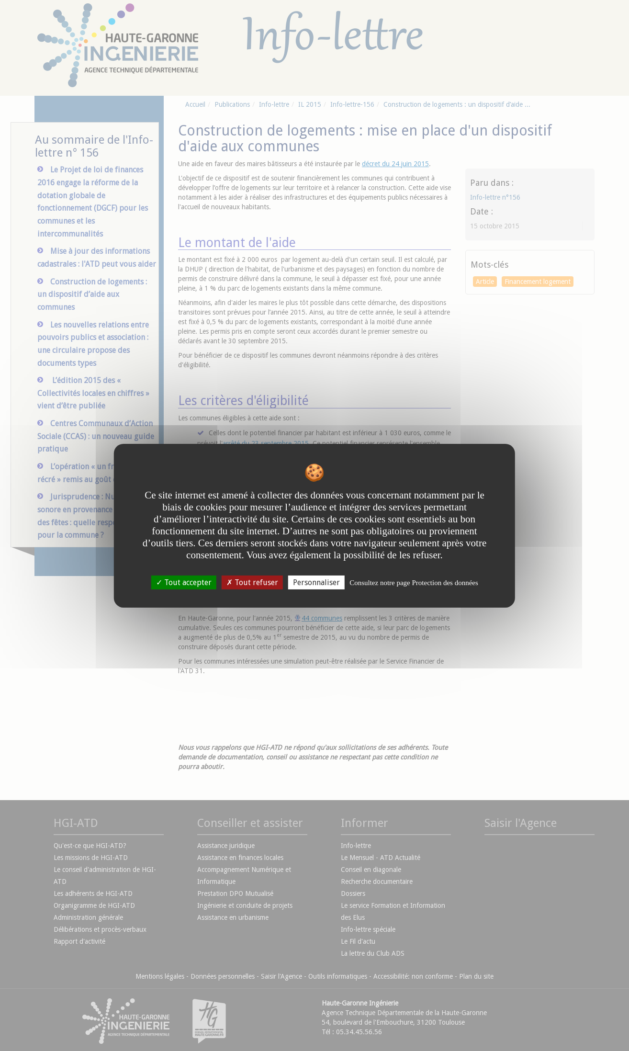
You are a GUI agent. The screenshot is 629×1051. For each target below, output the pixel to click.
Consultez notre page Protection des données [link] (413, 582)
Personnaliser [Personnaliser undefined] (316, 582)
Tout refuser (252, 582)
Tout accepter (184, 582)
